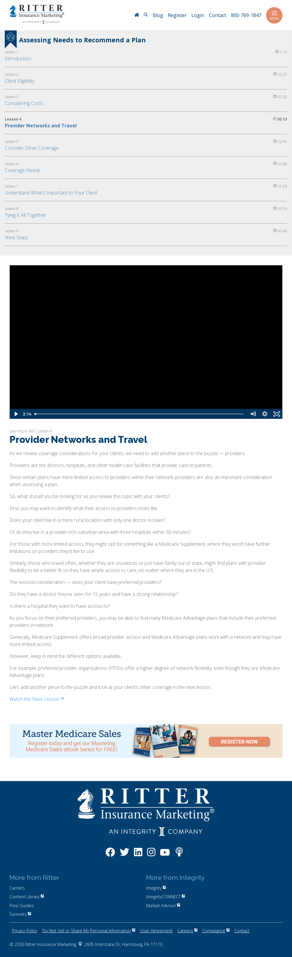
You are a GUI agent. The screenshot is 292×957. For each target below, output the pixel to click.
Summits (20, 914)
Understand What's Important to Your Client (51, 192)
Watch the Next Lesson (37, 699)
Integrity (156, 888)
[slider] (139, 414)
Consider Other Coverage (32, 148)
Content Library (27, 896)
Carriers (17, 888)
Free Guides (22, 905)
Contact (241, 930)
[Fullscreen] (276, 414)
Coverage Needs (22, 170)
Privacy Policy (25, 930)
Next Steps (16, 237)
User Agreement (156, 930)
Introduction (18, 58)
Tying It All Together (25, 215)
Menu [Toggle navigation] (274, 15)
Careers (187, 930)
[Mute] (253, 414)
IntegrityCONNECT (165, 896)
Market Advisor (163, 905)
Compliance (215, 930)
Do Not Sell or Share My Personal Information (88, 930)
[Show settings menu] (265, 414)
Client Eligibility (19, 81)
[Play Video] (15, 414)
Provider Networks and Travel (41, 125)
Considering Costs (24, 103)
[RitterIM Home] (136, 15)
